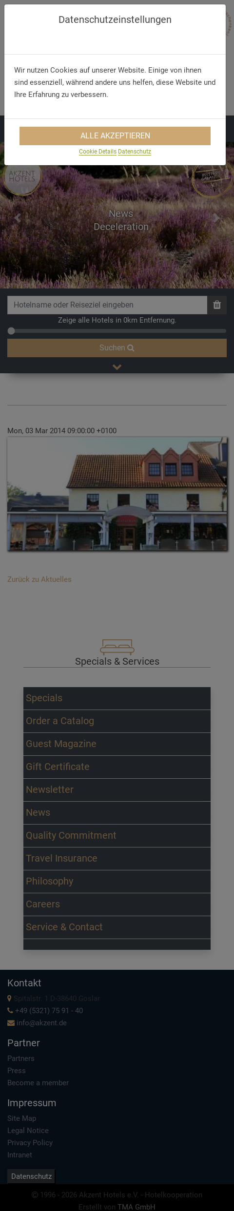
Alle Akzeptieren (115, 135)
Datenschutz (134, 151)
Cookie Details (98, 151)
